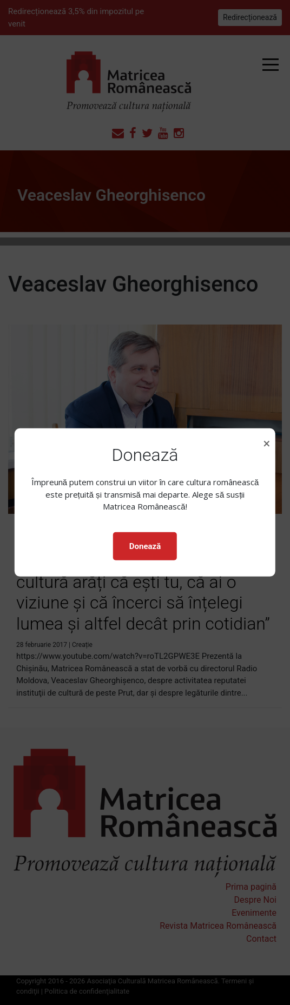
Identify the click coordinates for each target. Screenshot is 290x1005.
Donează (145, 546)
